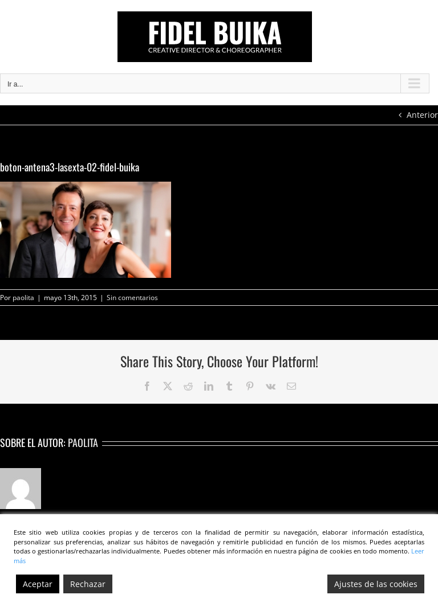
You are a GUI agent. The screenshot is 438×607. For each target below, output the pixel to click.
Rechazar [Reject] (88, 584)
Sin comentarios (132, 297)
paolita (23, 297)
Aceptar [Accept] (37, 584)
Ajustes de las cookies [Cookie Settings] (375, 584)
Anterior (422, 114)
